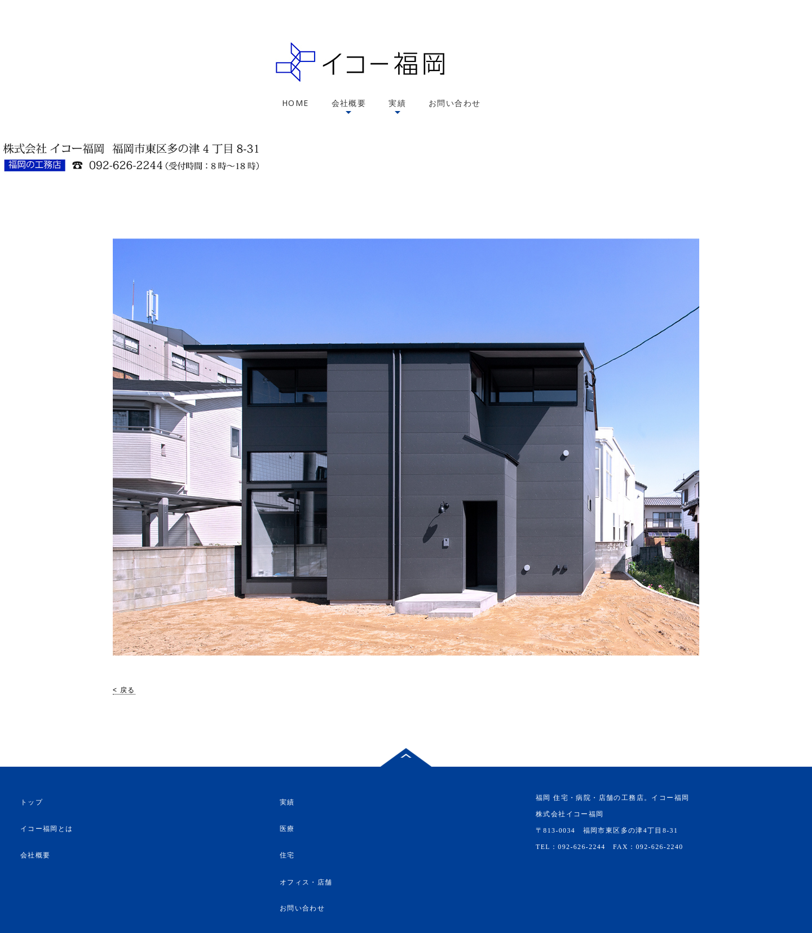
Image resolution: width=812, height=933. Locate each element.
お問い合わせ (454, 103)
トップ (31, 802)
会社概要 (349, 103)
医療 (287, 829)
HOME (295, 103)
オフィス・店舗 (306, 881)
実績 (397, 103)
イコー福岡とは (46, 829)
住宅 (287, 855)
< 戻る (124, 690)
